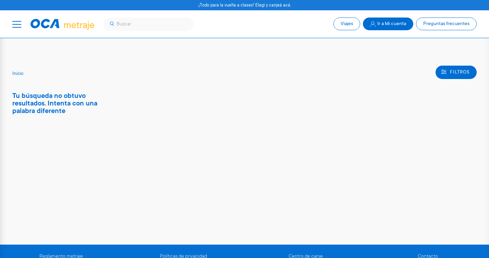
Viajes (347, 24)
